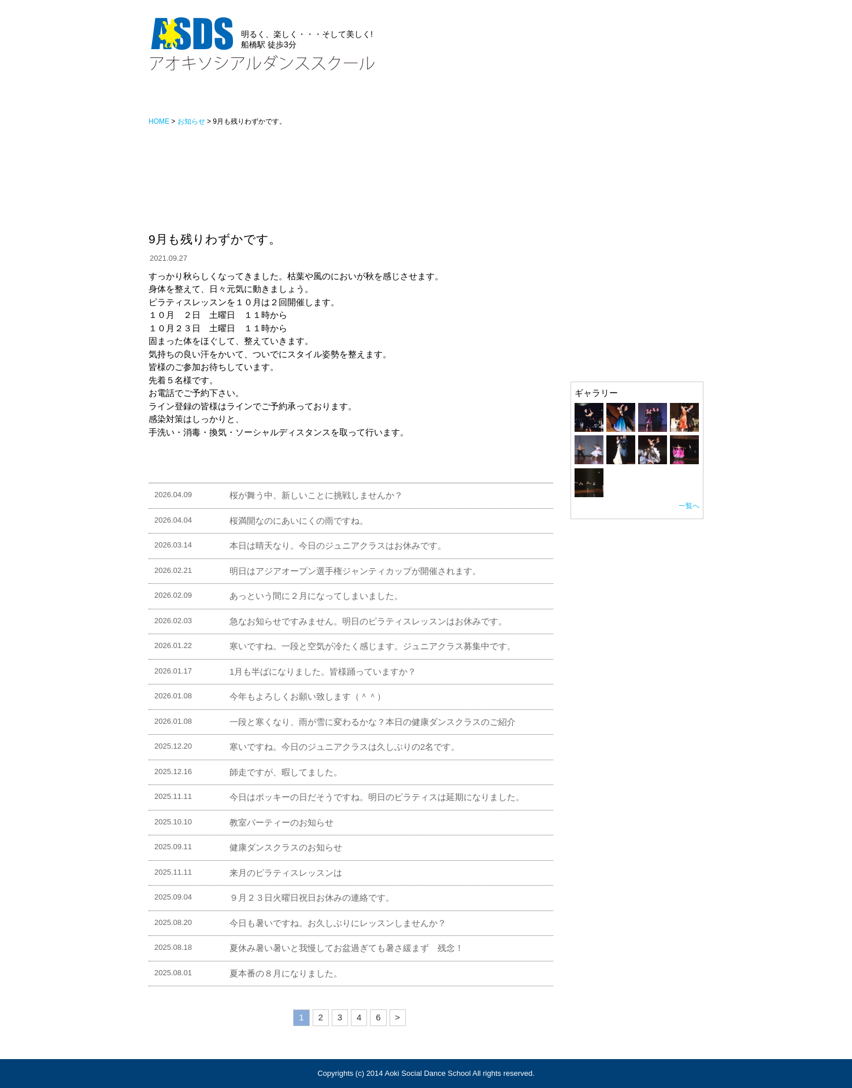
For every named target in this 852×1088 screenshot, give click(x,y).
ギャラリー (456, 100)
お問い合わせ (570, 97)
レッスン (278, 100)
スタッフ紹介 (597, 324)
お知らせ (220, 100)
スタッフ (336, 100)
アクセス (394, 100)
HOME (167, 100)
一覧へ (689, 506)
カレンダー (681, 100)
